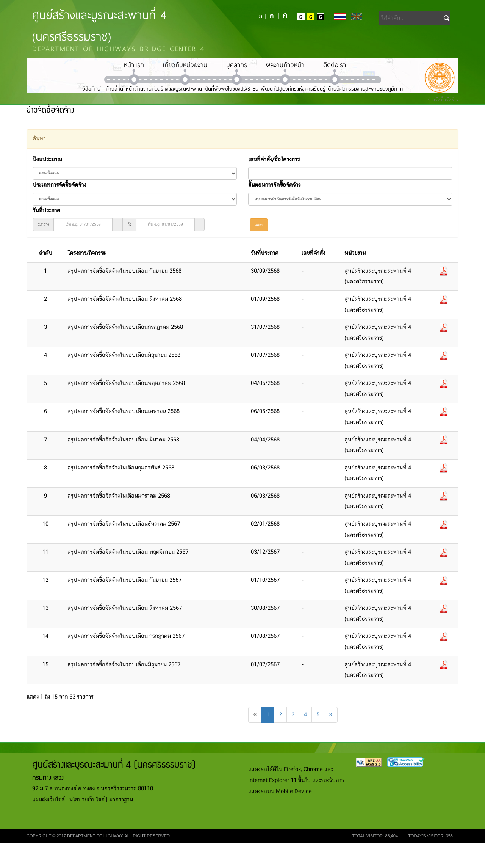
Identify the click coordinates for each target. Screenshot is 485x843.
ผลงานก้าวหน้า (285, 64)
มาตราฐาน (121, 800)
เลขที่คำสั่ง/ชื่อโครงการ (274, 160)
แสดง (259, 224)
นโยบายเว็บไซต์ (87, 800)
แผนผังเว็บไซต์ (48, 800)
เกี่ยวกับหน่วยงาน (185, 64)
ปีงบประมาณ (47, 160)
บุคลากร (236, 64)
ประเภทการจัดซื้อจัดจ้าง (59, 185)
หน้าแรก (134, 64)
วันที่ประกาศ (46, 211)
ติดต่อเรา (334, 64)
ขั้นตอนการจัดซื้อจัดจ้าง (274, 185)
